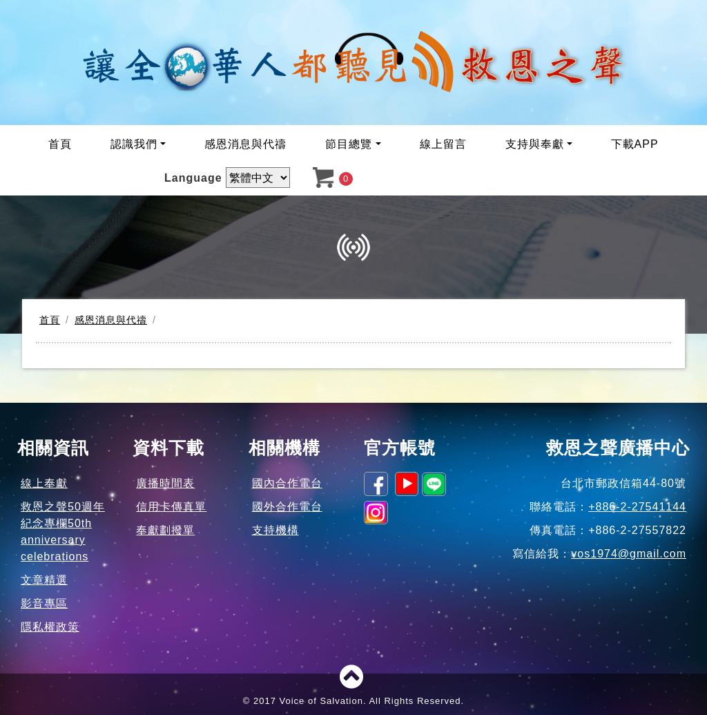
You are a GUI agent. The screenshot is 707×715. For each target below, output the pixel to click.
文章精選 (44, 580)
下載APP (635, 144)
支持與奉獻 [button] (534, 144)
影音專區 (44, 603)
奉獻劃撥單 (165, 530)
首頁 (60, 144)
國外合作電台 (287, 507)
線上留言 (443, 144)
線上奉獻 (44, 483)
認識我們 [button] (133, 144)
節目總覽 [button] (348, 144)
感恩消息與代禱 (245, 144)
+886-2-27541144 (637, 507)
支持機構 (275, 530)
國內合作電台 (287, 483)
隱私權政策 (50, 627)
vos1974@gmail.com (628, 554)
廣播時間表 (165, 483)
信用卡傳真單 (171, 507)
